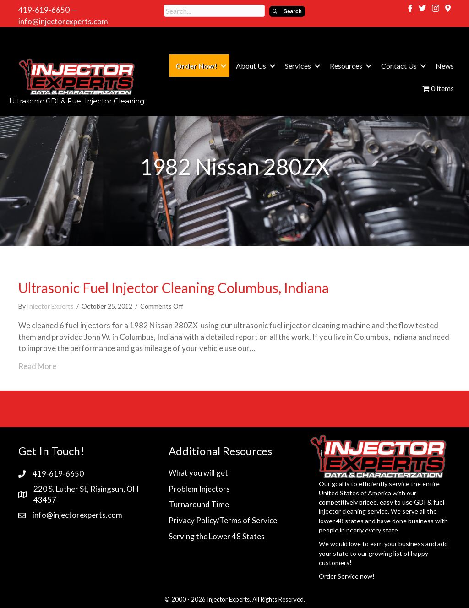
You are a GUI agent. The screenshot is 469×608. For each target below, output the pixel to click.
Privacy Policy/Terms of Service (223, 520)
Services (298, 65)
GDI (420, 502)
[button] (287, 11)
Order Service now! (347, 576)
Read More (37, 366)
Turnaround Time (199, 504)
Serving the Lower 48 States (217, 536)
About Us (251, 65)
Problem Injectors (199, 489)
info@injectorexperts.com (63, 21)
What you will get (198, 473)
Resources (346, 65)
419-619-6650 (44, 10)
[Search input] (214, 11)
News (445, 65)
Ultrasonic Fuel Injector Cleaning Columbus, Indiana (173, 287)
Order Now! (196, 65)
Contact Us (399, 65)
